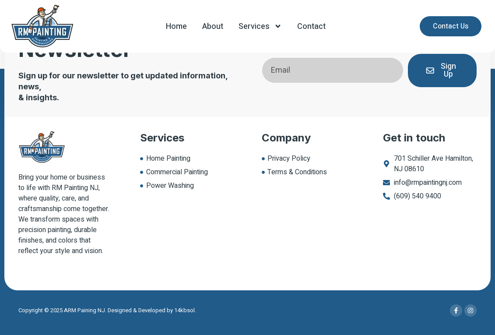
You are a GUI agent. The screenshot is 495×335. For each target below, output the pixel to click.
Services (260, 26)
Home (176, 26)
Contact (311, 26)
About (212, 26)
